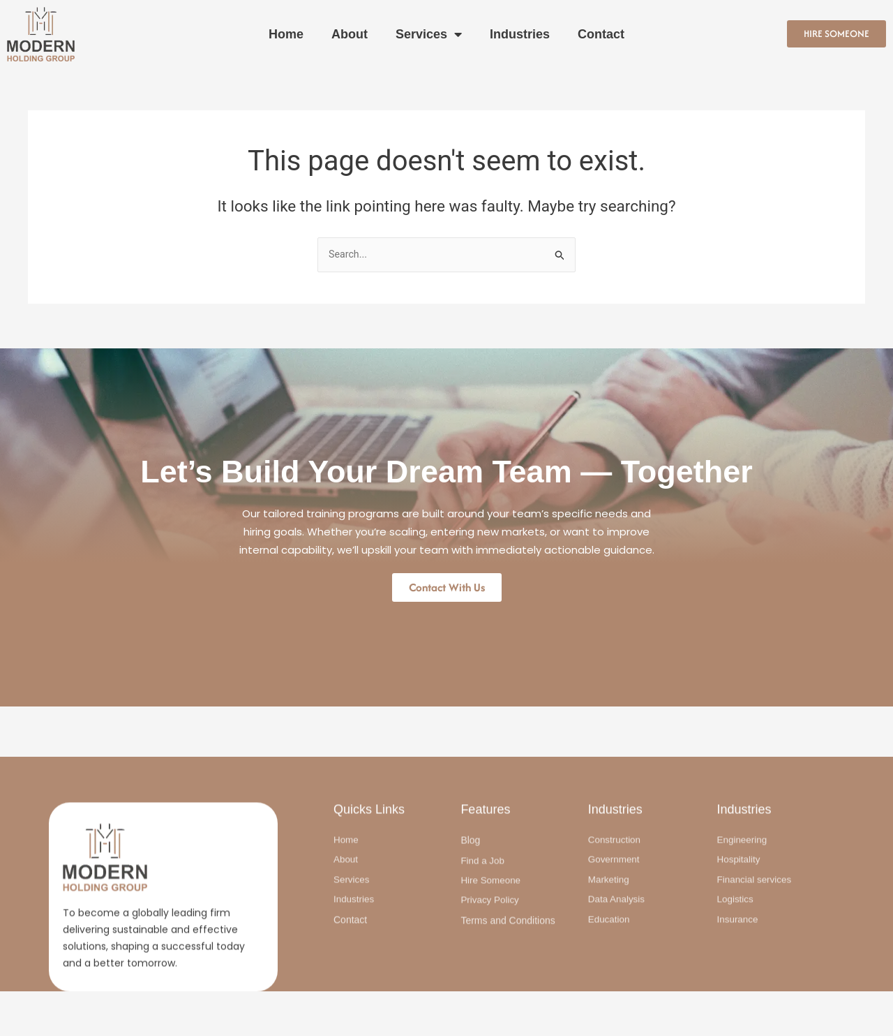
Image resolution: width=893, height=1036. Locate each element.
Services (429, 34)
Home (286, 34)
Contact (601, 34)
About (349, 34)
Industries (520, 34)
